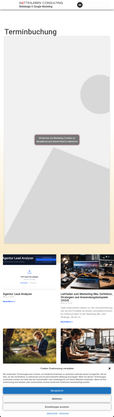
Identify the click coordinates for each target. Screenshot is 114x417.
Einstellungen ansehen (57, 407)
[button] (109, 368)
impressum (64, 413)
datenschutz (52, 413)
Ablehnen (57, 398)
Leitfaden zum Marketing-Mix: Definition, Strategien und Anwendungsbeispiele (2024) (87, 297)
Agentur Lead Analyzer (17, 294)
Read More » (9, 301)
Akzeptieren (57, 390)
